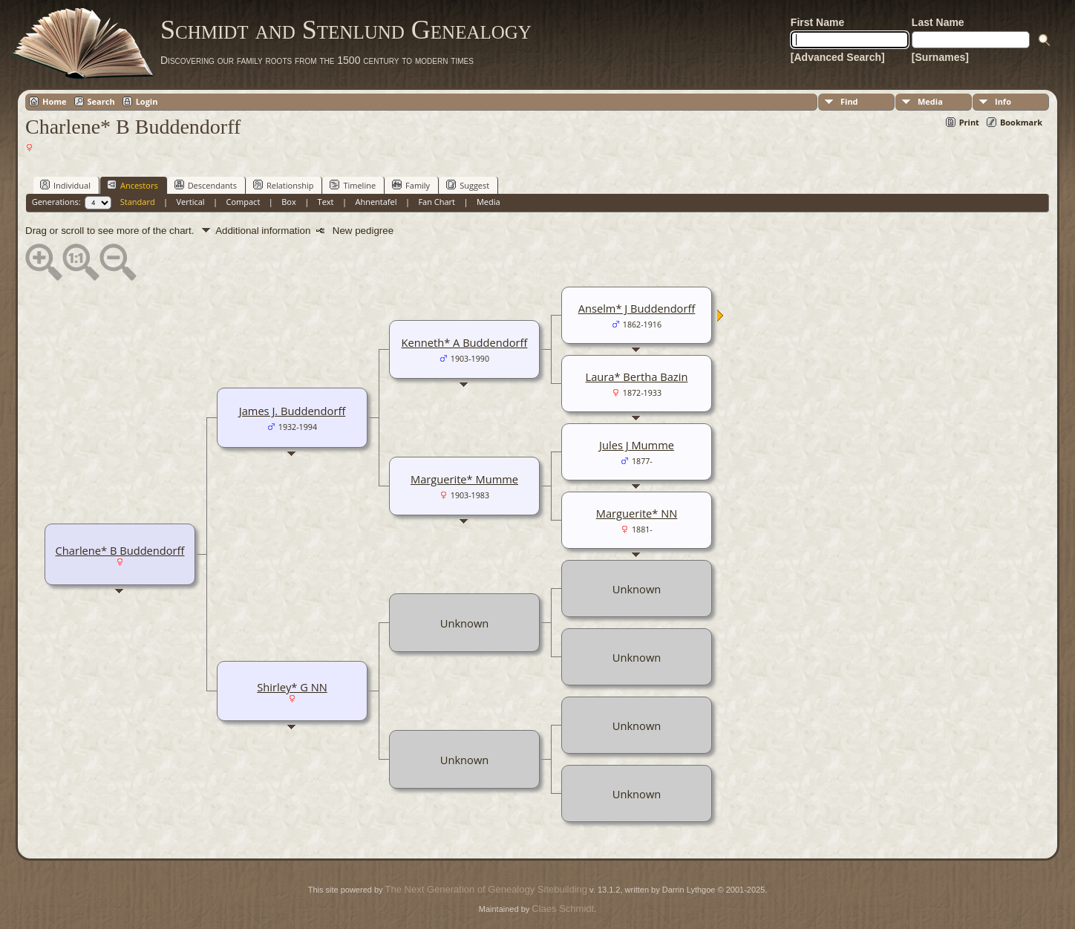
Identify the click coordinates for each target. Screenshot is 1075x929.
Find (849, 101)
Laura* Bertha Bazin (637, 376)
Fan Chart (436, 201)
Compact (243, 201)
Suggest (467, 185)
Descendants (205, 185)
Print (969, 122)
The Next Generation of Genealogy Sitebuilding (486, 889)
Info (1003, 101)
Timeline (353, 185)
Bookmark (1021, 122)
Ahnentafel (375, 201)
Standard (137, 201)
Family (411, 185)
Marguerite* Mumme (464, 479)
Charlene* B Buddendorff (120, 550)
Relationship (283, 185)
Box (288, 201)
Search (101, 101)
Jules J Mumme (636, 444)
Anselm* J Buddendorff (637, 308)
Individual (65, 185)
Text (326, 201)
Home (54, 101)
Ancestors (132, 185)
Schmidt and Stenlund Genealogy (346, 30)
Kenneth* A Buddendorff (465, 342)
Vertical (191, 201)
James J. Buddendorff (292, 410)
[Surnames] (940, 57)
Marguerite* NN (637, 513)
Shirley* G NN (292, 686)
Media (930, 101)
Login (147, 101)
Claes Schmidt (563, 908)
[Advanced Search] (838, 57)
